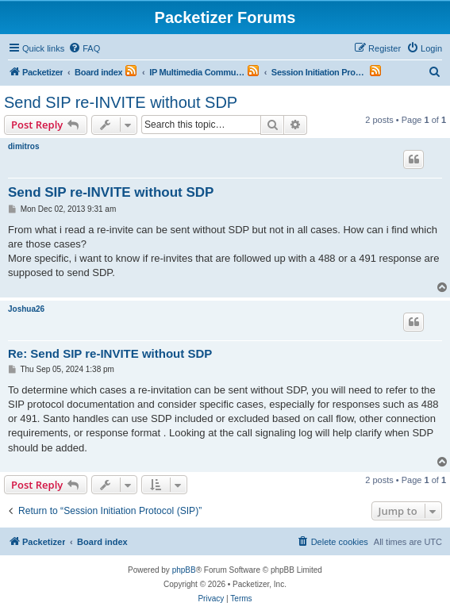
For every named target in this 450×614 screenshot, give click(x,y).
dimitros (23, 146)
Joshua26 (26, 309)
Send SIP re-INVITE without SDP (120, 102)
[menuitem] (84, 48)
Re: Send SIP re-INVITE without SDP (110, 353)
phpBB (184, 570)
